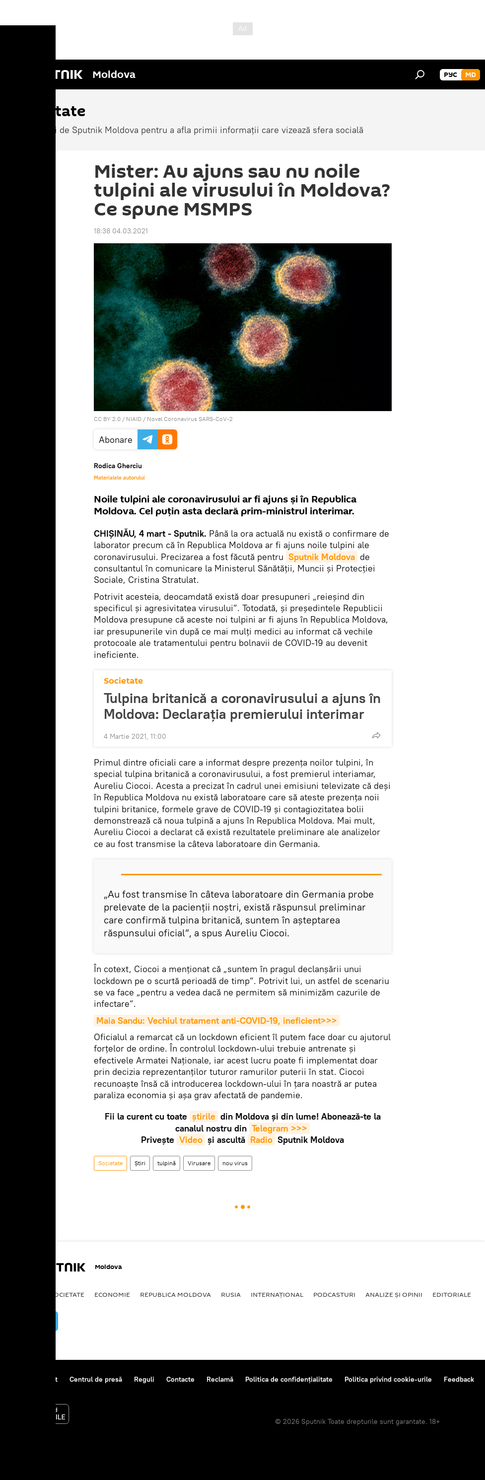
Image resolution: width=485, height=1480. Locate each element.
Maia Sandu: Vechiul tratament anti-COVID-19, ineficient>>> (216, 1020)
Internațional (277, 1294)
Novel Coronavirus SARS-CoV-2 (190, 419)
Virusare (199, 1163)
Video (191, 1139)
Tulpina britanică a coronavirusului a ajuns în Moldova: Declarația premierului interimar (242, 706)
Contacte (180, 1379)
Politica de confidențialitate (289, 1379)
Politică (25, 1294)
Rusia (231, 1294)
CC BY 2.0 (107, 419)
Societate (123, 681)
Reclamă (220, 1379)
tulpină (166, 1163)
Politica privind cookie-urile (388, 1379)
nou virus (235, 1163)
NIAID (133, 419)
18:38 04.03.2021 (121, 230)
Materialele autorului (119, 477)
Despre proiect (34, 1379)
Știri (140, 1163)
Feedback (459, 1379)
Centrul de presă (95, 1379)
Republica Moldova (175, 1294)
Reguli (144, 1379)
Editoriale (451, 1294)
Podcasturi (334, 1294)
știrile (203, 1116)
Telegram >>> (279, 1128)
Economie (112, 1294)
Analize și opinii (393, 1294)
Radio (261, 1139)
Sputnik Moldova (321, 557)
